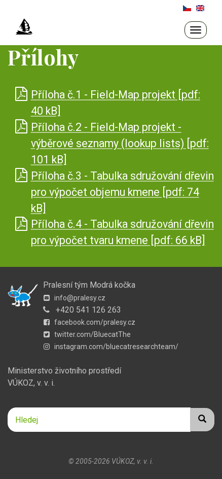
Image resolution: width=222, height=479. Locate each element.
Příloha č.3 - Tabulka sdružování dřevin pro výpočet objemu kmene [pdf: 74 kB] (122, 192)
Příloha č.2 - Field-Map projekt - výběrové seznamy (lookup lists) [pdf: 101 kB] (120, 143)
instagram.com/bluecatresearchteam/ (111, 347)
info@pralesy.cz (74, 298)
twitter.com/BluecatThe (87, 334)
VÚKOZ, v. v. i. (31, 383)
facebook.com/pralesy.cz (89, 322)
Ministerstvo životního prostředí (64, 370)
